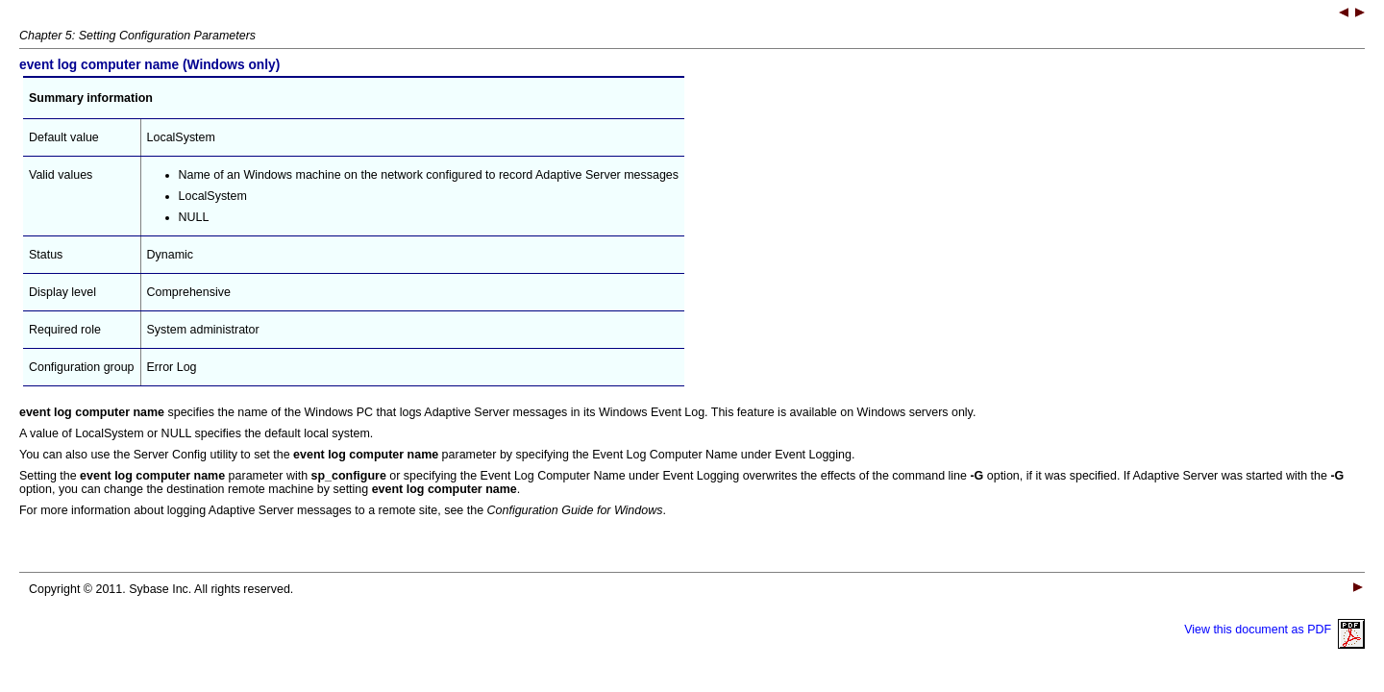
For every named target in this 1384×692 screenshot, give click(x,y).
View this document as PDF (1274, 629)
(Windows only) (149, 65)
